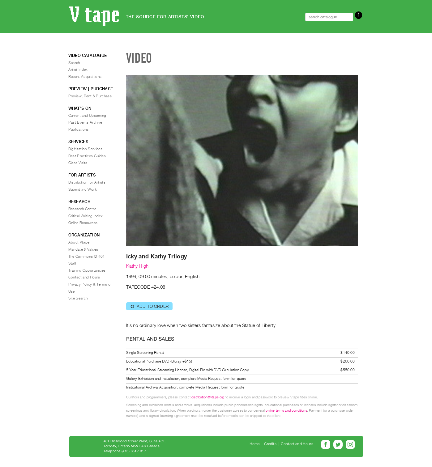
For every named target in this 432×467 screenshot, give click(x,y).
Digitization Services (85, 149)
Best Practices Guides (87, 156)
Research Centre (82, 209)
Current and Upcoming (87, 115)
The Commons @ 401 (86, 256)
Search (74, 63)
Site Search (78, 298)
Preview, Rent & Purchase (90, 96)
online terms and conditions (286, 411)
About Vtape (79, 242)
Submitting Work (82, 189)
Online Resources (83, 223)
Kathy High (137, 266)
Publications (78, 129)
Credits (270, 444)
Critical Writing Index (85, 216)
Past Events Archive (85, 122)
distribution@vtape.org (208, 397)
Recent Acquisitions (85, 76)
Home (255, 444)
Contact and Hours (84, 277)
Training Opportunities (87, 270)
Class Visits (78, 163)
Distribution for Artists (87, 182)
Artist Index (78, 69)
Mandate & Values (83, 249)
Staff (72, 263)
